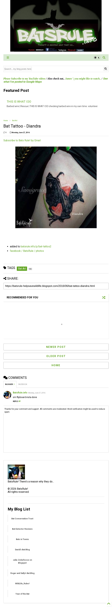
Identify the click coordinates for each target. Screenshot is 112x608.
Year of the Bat (22, 594)
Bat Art (14, 120)
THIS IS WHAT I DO (19, 101)
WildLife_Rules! (22, 583)
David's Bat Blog (22, 549)
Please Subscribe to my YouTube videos (24, 78)
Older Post (56, 356)
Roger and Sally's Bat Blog (22, 573)
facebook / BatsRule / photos (27, 250)
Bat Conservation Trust (22, 519)
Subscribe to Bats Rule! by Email (22, 140)
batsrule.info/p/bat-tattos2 (36, 246)
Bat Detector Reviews (22, 529)
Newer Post (56, 347)
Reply (17, 401)
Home (5, 120)
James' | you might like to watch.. (83, 78)
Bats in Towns (22, 539)
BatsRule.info (20, 392)
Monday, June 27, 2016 (36, 393)
